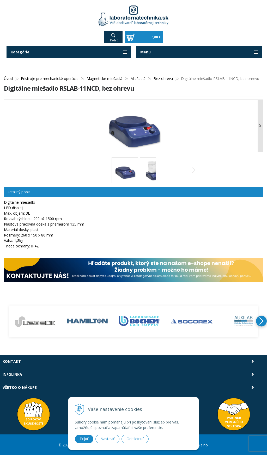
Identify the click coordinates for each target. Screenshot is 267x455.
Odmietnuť (135, 439)
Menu (145, 51)
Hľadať (113, 40)
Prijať (84, 439)
